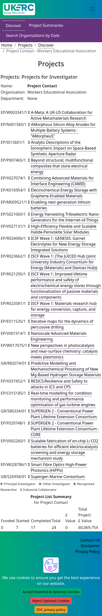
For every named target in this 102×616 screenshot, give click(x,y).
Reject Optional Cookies (51, 600)
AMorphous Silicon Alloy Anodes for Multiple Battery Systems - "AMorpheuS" (63, 130)
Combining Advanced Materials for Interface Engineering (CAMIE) (62, 180)
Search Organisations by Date (32, 35)
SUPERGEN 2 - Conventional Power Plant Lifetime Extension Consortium (64, 413)
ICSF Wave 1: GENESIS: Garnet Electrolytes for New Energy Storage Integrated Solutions (63, 244)
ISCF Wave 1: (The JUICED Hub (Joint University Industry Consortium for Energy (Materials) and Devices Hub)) (64, 261)
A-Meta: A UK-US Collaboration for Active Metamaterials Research (62, 115)
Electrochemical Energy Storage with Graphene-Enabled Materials (64, 192)
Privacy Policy (87, 551)
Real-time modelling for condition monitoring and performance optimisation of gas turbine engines (63, 398)
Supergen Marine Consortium (58, 476)
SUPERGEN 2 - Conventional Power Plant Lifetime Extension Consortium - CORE (65, 428)
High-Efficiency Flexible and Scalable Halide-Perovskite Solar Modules (63, 229)
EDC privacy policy (50, 609)
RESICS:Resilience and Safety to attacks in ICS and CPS (59, 384)
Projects (25, 45)
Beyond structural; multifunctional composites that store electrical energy (62, 165)
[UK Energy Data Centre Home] (19, 9)
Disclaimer (90, 545)
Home (6, 45)
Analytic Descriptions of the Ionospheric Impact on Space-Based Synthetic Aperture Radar (63, 148)
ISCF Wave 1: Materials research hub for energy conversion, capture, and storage (64, 309)
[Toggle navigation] (92, 9)
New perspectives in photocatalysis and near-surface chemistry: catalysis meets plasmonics (64, 351)
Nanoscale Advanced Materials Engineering (59, 336)
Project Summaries (46, 25)
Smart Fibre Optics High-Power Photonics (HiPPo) (59, 467)
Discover (13, 25)
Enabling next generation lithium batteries (60, 205)
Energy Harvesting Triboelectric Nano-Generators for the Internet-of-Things (65, 217)
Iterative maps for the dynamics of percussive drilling (62, 324)
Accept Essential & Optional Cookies (51, 591)
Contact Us (90, 540)
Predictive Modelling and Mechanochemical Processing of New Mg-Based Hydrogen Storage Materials (66, 369)
